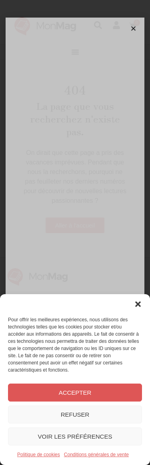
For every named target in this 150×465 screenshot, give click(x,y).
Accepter (75, 392)
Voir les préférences (75, 436)
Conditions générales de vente (96, 454)
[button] (138, 304)
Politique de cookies (38, 454)
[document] (75, 232)
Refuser (75, 414)
